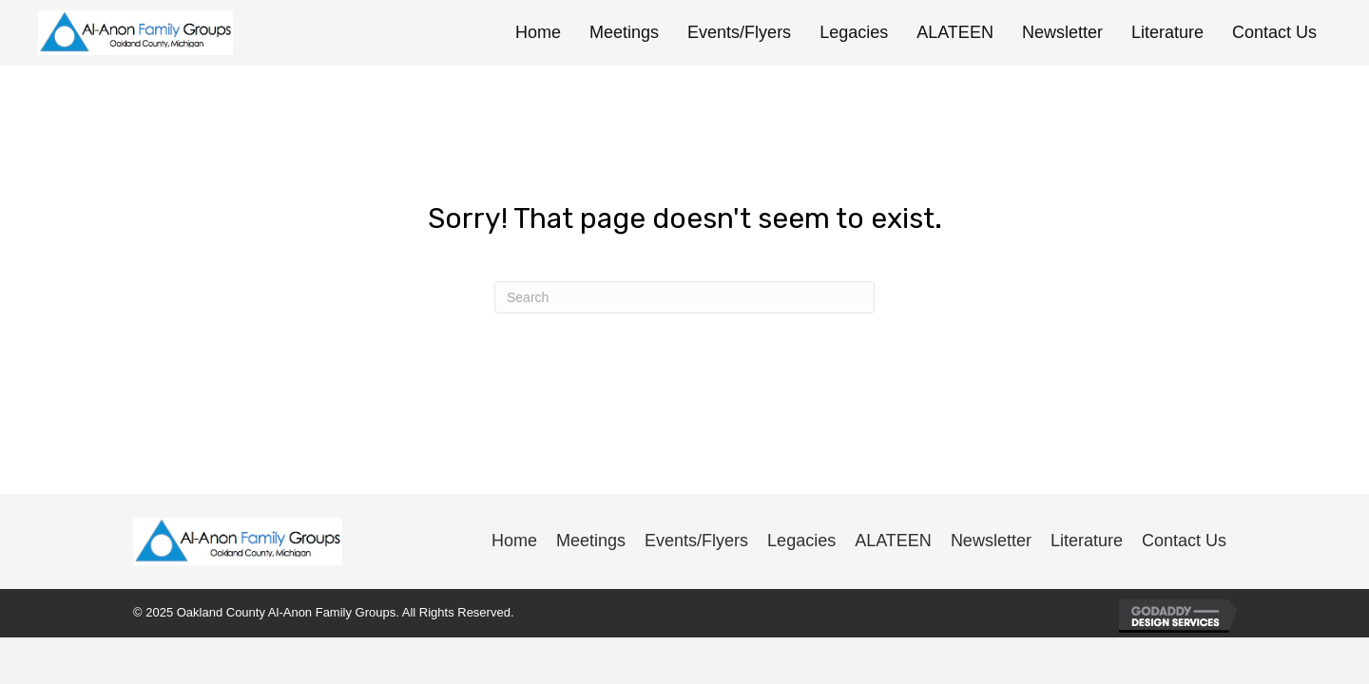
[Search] (684, 297)
